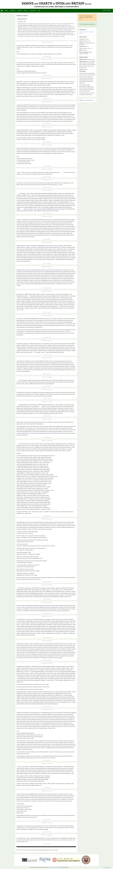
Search (26, 10)
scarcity (80, 33)
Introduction (12, 10)
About (6, 10)
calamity (81, 31)
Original (80, 19)
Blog (39, 10)
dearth (84, 31)
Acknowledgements (107, 867)
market (89, 31)
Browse (20, 10)
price (93, 31)
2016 (88, 46)
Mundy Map (33, 10)
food (87, 31)
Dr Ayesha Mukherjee (53, 867)
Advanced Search (107, 10)
